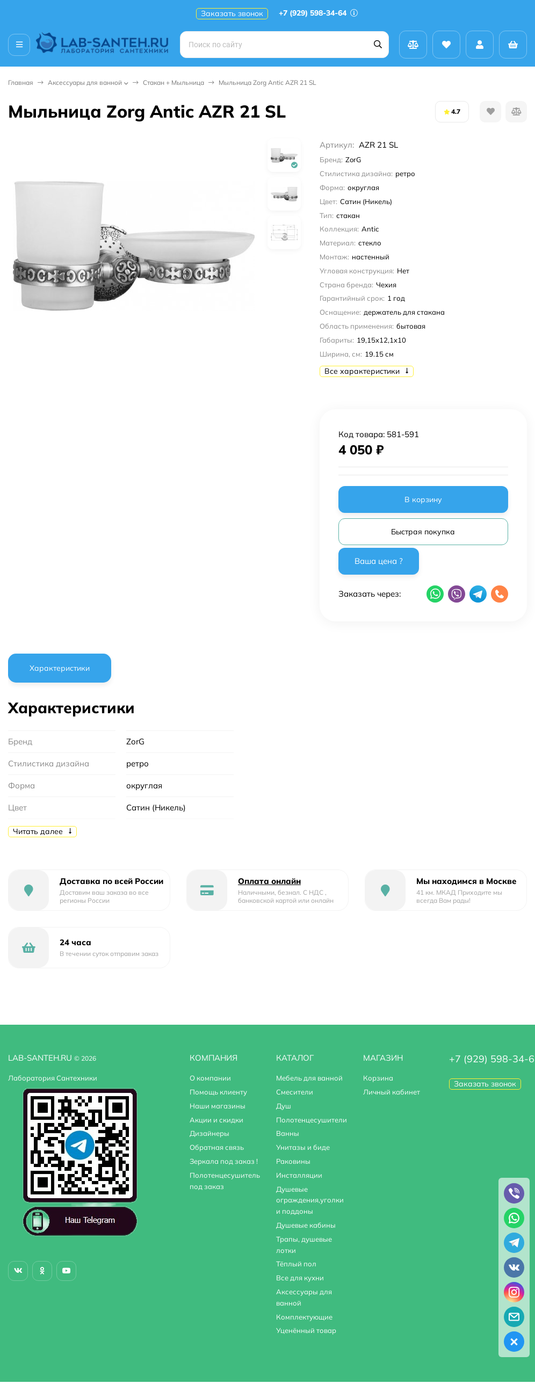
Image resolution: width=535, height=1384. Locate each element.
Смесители (294, 1092)
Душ (283, 1106)
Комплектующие (304, 1317)
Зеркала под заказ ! (224, 1161)
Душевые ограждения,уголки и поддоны (310, 1200)
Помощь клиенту (218, 1092)
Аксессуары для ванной (85, 82)
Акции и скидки (216, 1119)
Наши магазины (217, 1106)
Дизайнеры (209, 1133)
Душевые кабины (306, 1225)
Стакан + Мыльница (173, 82)
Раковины (293, 1161)
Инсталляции (299, 1175)
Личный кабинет (391, 1092)
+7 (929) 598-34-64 (318, 13)
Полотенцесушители (311, 1119)
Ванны (287, 1133)
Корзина (378, 1078)
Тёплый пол (296, 1263)
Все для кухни (300, 1277)
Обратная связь (217, 1147)
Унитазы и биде (303, 1147)
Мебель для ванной (309, 1078)
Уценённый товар (306, 1330)
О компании (210, 1078)
